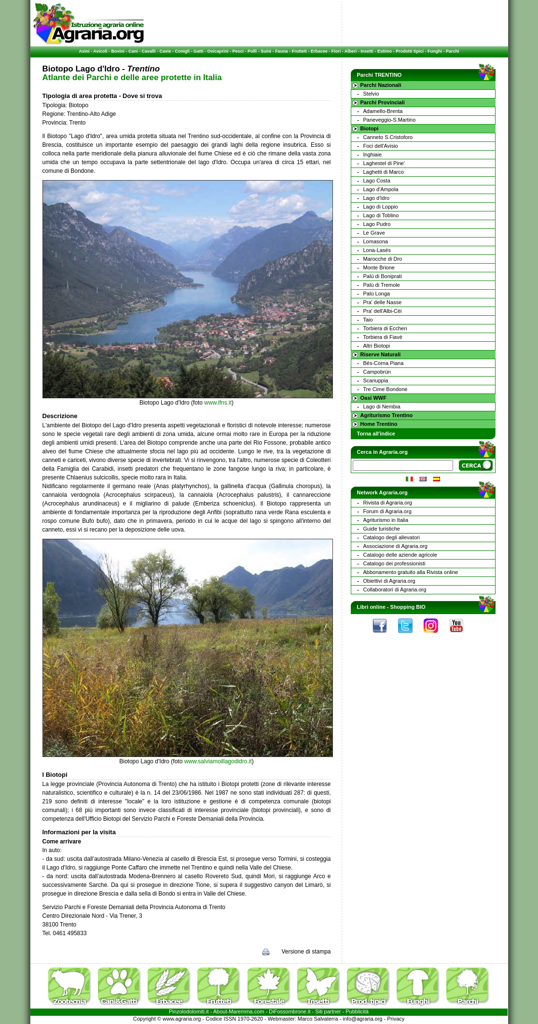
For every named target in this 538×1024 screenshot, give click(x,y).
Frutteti (299, 51)
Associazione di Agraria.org (395, 546)
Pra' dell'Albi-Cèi (382, 311)
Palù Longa (376, 293)
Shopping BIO (408, 607)
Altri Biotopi (376, 346)
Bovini (117, 51)
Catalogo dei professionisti (394, 563)
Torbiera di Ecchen (385, 328)
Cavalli (148, 51)
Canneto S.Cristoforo (388, 137)
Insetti (366, 51)
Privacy (395, 1019)
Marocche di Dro (382, 259)
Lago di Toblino (381, 215)
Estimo (384, 51)
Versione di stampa (306, 951)
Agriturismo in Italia (386, 520)
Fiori (336, 51)
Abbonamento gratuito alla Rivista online (410, 572)
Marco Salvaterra (318, 1019)
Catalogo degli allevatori (391, 537)
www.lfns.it (218, 402)
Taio (368, 320)
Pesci (238, 51)
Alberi (351, 51)
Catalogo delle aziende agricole (400, 555)
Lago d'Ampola (381, 189)
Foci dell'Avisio (380, 146)
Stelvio (371, 94)
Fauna (281, 51)
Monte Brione (379, 267)
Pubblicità (357, 1011)
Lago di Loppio (380, 207)
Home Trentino (379, 424)
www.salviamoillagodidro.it (218, 761)
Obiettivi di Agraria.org (389, 581)
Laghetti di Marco (383, 172)
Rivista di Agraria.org (388, 502)
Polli (252, 51)
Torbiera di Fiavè (382, 337)
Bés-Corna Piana (383, 363)
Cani (133, 51)
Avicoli (100, 51)
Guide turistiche (381, 529)
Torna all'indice (376, 433)
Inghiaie (372, 154)
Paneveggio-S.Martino (389, 120)
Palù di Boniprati (382, 276)
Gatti (198, 51)
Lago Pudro (377, 224)
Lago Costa (376, 180)
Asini (84, 51)
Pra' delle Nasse (382, 302)
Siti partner (328, 1011)
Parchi (452, 51)
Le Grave (374, 233)
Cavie (165, 51)
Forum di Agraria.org (387, 511)
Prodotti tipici (410, 51)
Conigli (182, 51)
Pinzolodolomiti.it (189, 1011)
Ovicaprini (218, 51)
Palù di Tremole (381, 285)
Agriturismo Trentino (386, 415)
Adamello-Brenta (383, 111)
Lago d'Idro (376, 198)
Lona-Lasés (377, 250)
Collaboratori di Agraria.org (395, 589)
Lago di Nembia (381, 406)
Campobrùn (377, 372)
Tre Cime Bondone (385, 389)
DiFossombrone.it (289, 1011)
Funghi (435, 51)
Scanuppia (375, 380)
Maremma (241, 1011)
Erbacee (319, 51)
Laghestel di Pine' (384, 163)
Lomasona (375, 241)
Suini (266, 51)
